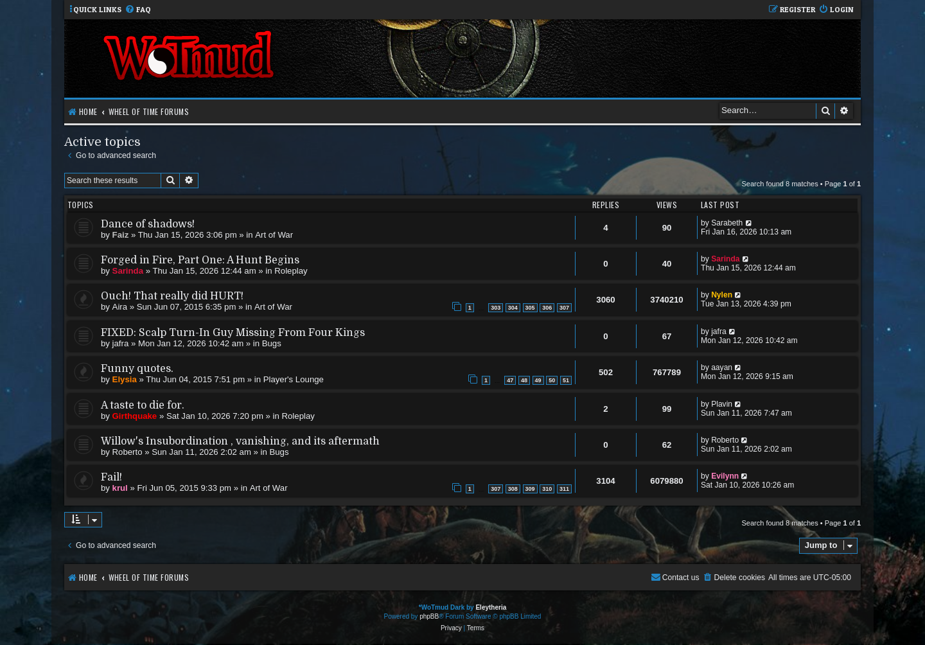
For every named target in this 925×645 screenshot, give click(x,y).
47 (510, 380)
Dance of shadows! (148, 224)
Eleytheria (490, 607)
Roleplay (290, 271)
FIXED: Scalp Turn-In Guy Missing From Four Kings (233, 333)
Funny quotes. (137, 369)
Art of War (274, 235)
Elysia (124, 379)
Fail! (111, 477)
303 (495, 308)
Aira (119, 307)
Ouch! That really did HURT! (172, 296)
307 (564, 308)
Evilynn (725, 476)
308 (513, 489)
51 (566, 380)
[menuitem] (138, 10)
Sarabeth (727, 222)
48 (524, 380)
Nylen (721, 294)
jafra (120, 343)
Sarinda (127, 271)
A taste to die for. (142, 405)
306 (547, 308)
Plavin (721, 404)
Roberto (127, 452)
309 (530, 489)
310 (547, 489)
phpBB (429, 616)
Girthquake (134, 416)
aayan (721, 367)
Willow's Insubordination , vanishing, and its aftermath (240, 441)
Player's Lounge (293, 379)
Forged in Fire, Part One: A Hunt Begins (200, 260)
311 (564, 489)
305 (530, 308)
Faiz (120, 235)
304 (513, 308)
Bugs (271, 343)
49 (538, 380)
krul (120, 488)
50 (552, 380)
